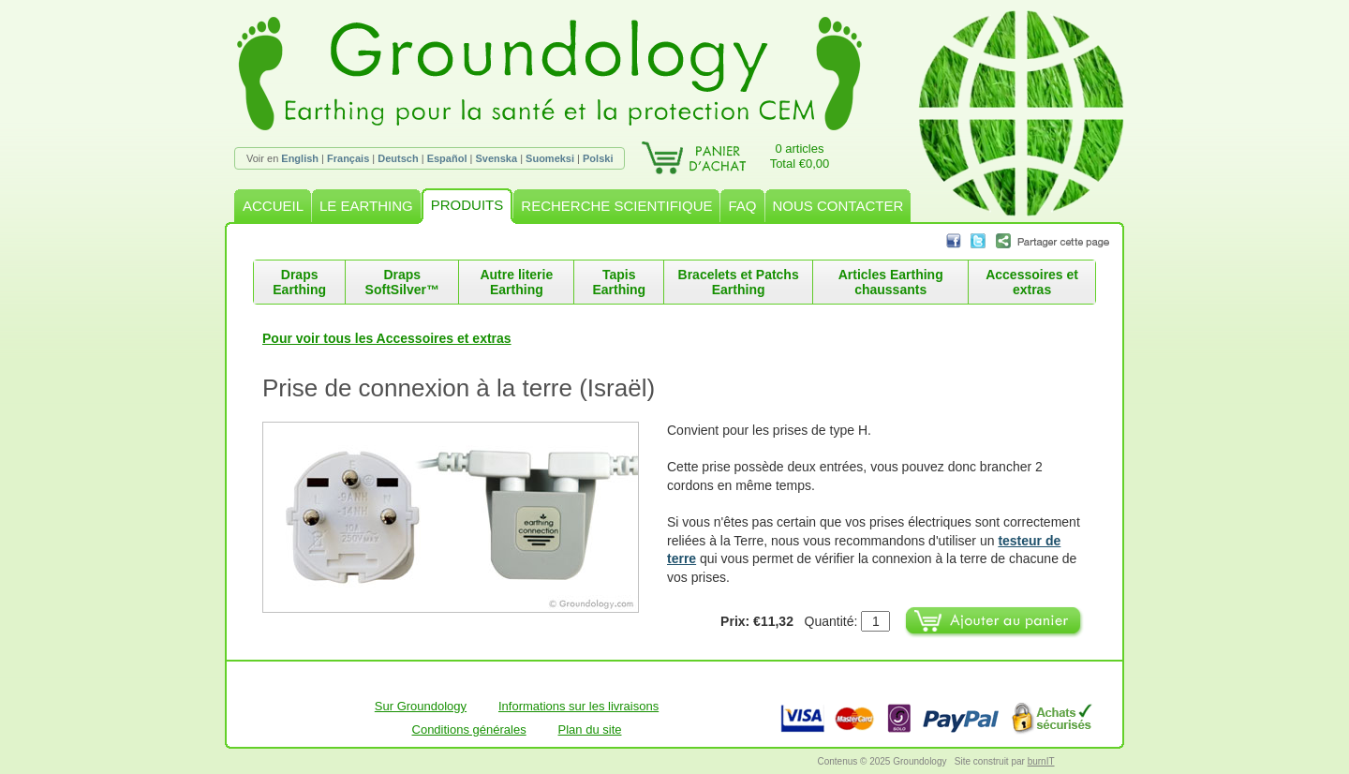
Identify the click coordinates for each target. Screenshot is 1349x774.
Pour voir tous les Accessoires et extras (386, 338)
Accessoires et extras (1032, 282)
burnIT (1041, 761)
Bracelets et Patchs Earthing (738, 282)
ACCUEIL (273, 206)
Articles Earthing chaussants (890, 282)
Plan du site (590, 729)
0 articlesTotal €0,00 (800, 156)
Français (348, 158)
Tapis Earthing (618, 282)
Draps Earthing (299, 282)
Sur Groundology (421, 706)
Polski (598, 158)
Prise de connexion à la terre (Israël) (458, 388)
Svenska (496, 158)
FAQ (742, 206)
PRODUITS (467, 205)
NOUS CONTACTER (838, 206)
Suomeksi (550, 158)
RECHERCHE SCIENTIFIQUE (616, 206)
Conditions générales (469, 729)
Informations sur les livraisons (578, 706)
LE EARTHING (366, 206)
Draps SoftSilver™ (402, 282)
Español (447, 158)
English (300, 158)
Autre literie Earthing (516, 282)
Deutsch (398, 158)
